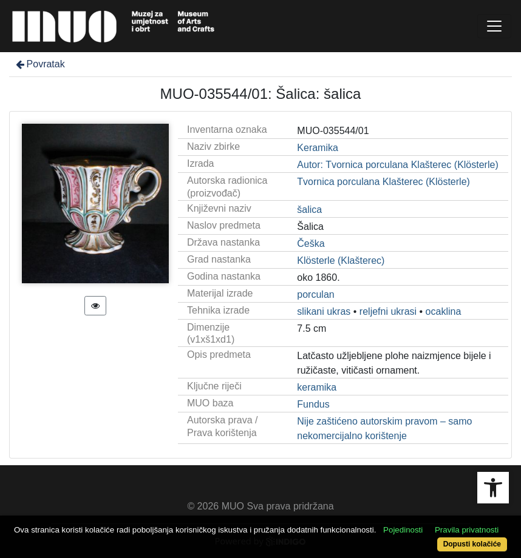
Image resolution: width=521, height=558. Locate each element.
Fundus (313, 404)
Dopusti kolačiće (472, 544)
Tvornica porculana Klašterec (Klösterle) (383, 181)
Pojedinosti (403, 529)
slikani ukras (323, 311)
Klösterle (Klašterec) (340, 260)
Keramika (317, 148)
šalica (309, 209)
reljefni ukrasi (388, 311)
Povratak (39, 64)
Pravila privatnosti (467, 529)
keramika (316, 387)
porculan (315, 294)
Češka (310, 243)
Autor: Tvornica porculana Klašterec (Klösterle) (397, 165)
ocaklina (443, 311)
